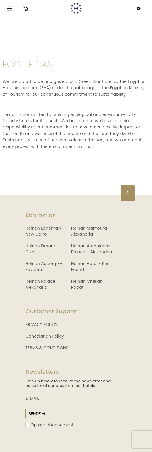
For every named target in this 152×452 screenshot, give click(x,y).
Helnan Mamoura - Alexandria (90, 231)
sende (37, 414)
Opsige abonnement (49, 425)
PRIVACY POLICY (41, 324)
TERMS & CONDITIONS (46, 348)
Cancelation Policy (44, 336)
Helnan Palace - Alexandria (42, 284)
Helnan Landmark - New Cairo (45, 231)
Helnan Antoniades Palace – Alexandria (91, 249)
